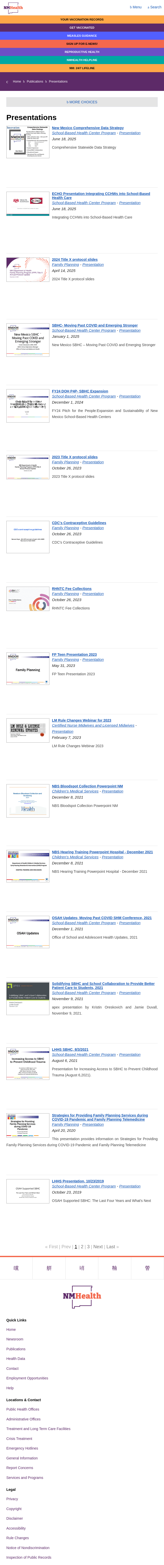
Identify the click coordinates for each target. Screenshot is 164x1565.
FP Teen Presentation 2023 (74, 654)
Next (98, 1246)
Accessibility (16, 1528)
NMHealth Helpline (82, 60)
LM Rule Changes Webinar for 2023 (81, 720)
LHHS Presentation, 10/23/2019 (78, 1181)
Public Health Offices (22, 1409)
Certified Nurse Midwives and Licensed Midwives (93, 725)
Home (17, 81)
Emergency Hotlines (22, 1448)
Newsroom (14, 1339)
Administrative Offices (23, 1419)
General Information (22, 1458)
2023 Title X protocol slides (75, 457)
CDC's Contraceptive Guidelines (79, 523)
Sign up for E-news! (82, 43)
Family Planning (65, 264)
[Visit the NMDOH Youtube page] (147, 1268)
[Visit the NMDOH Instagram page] (82, 1268)
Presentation (129, 133)
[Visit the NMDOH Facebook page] (16, 1268)
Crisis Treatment (19, 1439)
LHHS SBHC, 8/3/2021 (70, 1049)
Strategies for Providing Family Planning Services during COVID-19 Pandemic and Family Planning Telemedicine (100, 1117)
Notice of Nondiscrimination (27, 1548)
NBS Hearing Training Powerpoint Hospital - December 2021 (102, 852)
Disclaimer (14, 1518)
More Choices (82, 102)
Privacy (12, 1499)
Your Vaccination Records (82, 19)
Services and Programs (24, 1478)
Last (110, 1246)
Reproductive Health (82, 51)
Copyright (14, 1509)
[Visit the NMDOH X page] (49, 1268)
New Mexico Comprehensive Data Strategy (88, 128)
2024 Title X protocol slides (75, 259)
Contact (12, 1368)
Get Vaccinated (82, 27)
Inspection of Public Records (28, 1557)
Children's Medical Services (75, 791)
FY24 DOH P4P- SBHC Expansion (80, 391)
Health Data (15, 1359)
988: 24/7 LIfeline (82, 68)
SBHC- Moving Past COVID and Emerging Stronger (95, 325)
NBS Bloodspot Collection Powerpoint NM (87, 786)
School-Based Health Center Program (84, 133)
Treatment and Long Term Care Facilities (38, 1429)
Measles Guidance (82, 35)
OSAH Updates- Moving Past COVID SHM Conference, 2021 (102, 918)
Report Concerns (19, 1468)
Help (10, 1388)
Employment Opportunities (27, 1378)
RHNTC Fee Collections (72, 589)
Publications (35, 81)
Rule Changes (17, 1538)
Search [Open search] (154, 7)
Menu (136, 7)
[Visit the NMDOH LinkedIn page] (114, 1268)
